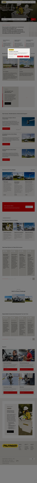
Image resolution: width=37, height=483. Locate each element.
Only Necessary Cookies (20, 56)
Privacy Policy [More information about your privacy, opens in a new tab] (15, 54)
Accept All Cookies (26, 56)
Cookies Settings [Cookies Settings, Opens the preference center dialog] (11, 56)
